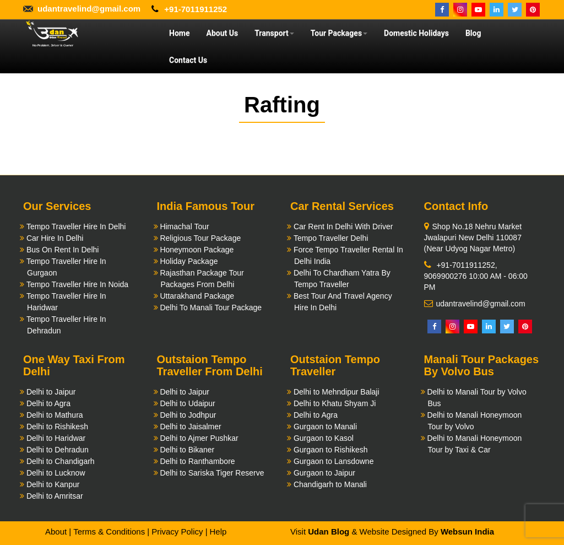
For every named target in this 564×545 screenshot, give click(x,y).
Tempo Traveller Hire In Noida (77, 284)
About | (58, 531)
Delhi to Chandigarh (60, 461)
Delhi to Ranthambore (197, 461)
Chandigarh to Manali (330, 484)
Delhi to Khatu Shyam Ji (335, 403)
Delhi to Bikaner (187, 449)
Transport (274, 33)
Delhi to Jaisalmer (190, 426)
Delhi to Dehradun (57, 449)
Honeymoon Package (197, 249)
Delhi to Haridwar (55, 438)
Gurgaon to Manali (325, 426)
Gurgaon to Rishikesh (331, 449)
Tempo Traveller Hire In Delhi (76, 226)
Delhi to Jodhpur (188, 415)
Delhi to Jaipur (51, 391)
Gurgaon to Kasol (324, 438)
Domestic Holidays (416, 33)
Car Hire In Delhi (54, 238)
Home (179, 33)
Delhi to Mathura (54, 415)
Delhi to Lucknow (55, 472)
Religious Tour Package (200, 238)
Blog (473, 33)
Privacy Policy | (179, 531)
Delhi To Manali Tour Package (211, 307)
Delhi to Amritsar (54, 496)
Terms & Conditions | (111, 531)
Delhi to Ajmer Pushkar (199, 438)
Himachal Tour (184, 226)
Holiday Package (189, 261)
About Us (222, 33)
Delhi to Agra (48, 403)
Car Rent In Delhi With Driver (343, 226)
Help (217, 531)
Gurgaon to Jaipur (324, 472)
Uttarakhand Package (197, 296)
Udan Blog (328, 531)
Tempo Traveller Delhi (331, 238)
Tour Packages (339, 33)
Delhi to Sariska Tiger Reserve (212, 472)
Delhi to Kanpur (53, 484)
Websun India (467, 531)
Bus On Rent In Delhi (62, 249)
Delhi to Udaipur (187, 403)
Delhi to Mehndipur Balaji (336, 391)
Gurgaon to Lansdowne (334, 461)
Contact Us (188, 60)
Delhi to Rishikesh (57, 426)
